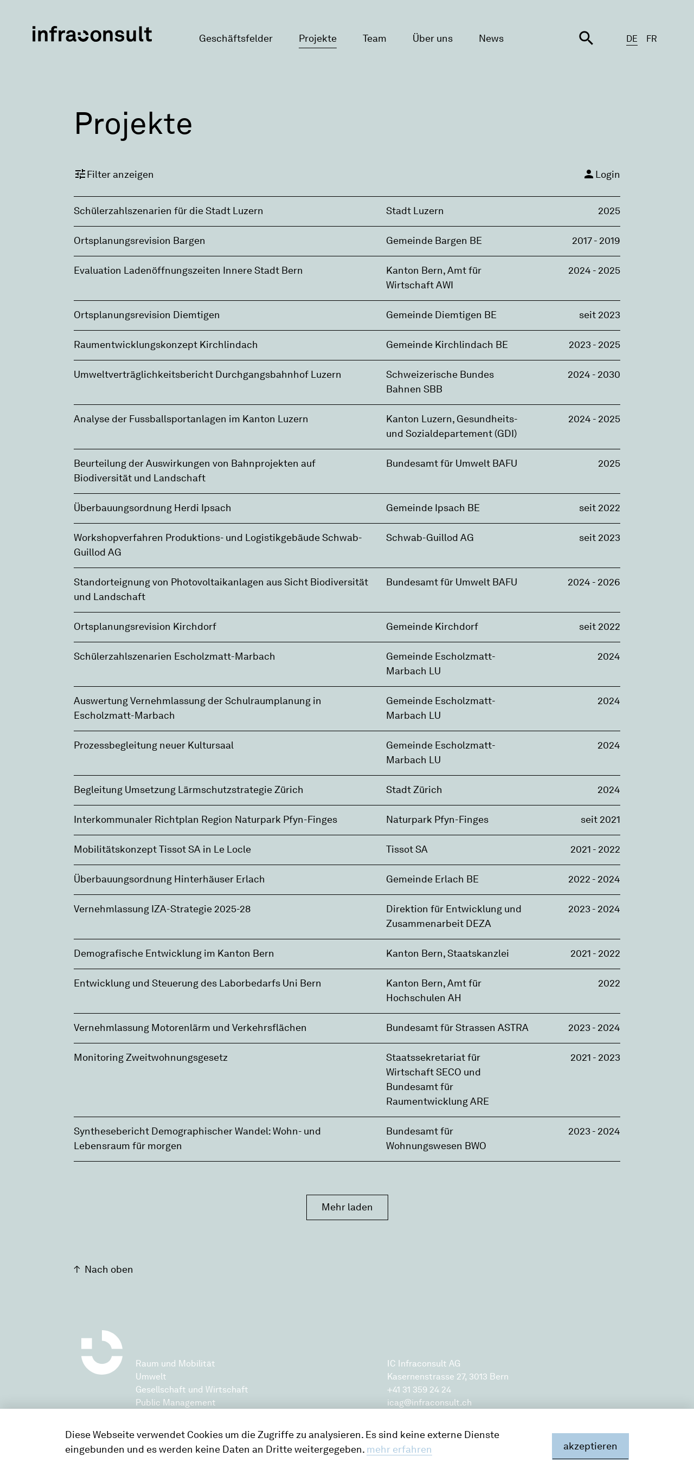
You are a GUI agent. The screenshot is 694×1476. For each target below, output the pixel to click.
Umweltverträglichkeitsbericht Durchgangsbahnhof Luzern (208, 375)
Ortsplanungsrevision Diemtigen (147, 315)
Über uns (433, 38)
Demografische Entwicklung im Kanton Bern (174, 953)
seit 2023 (599, 315)
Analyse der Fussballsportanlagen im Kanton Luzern (191, 419)
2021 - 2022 (595, 849)
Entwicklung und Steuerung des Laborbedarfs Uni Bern (198, 983)
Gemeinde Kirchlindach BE (447, 345)
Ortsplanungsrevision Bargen (139, 241)
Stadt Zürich (414, 790)
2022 (609, 983)
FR (651, 39)
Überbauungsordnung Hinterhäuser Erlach (169, 879)
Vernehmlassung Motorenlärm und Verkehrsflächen (190, 1028)
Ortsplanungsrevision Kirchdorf (145, 627)
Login (601, 174)
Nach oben (109, 1269)
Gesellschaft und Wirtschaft (192, 1389)
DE (632, 39)
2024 (608, 656)
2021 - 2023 (595, 1058)
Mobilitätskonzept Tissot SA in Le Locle (162, 849)
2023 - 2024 (594, 909)
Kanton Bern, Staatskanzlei (447, 953)
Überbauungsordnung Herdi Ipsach (153, 508)
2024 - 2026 (594, 582)
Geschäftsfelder (236, 38)
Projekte (318, 38)
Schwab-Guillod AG (430, 538)
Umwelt (151, 1376)
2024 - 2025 (594, 270)
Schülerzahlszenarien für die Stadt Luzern (169, 211)
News (491, 38)
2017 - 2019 (596, 241)
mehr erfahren (399, 1449)
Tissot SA (407, 849)
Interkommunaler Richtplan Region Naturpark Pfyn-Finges (205, 820)
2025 (609, 211)
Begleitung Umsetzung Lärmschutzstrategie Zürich (189, 790)
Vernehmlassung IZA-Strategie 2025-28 (162, 909)
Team (375, 38)
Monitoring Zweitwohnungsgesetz (151, 1058)
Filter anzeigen (114, 174)
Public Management (176, 1402)
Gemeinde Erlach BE (432, 879)
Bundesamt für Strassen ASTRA (457, 1028)
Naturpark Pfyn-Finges (437, 820)
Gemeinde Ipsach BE (433, 508)
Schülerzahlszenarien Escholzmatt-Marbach (174, 656)
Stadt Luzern (415, 211)
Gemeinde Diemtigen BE (441, 315)
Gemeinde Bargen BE (434, 241)
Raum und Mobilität (175, 1363)
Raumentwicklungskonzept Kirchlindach (166, 345)
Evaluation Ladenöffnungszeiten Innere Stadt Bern (188, 270)
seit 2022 (599, 508)
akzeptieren (590, 1446)
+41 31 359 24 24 (419, 1389)
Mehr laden (347, 1207)
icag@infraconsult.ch (429, 1402)
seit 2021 (600, 820)
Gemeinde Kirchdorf (432, 627)
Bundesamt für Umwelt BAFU (451, 463)
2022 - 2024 (594, 879)
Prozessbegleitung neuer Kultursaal (154, 745)
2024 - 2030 (594, 375)
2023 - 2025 (594, 345)
